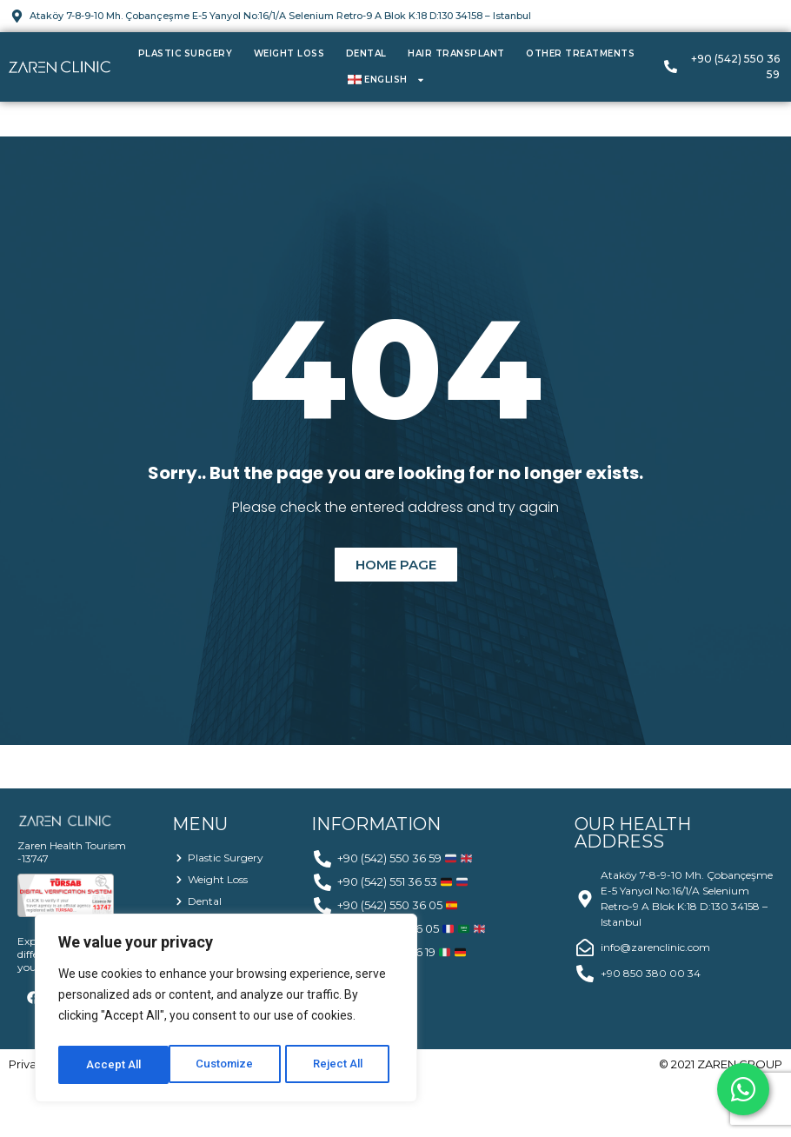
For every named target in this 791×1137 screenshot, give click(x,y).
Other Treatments (580, 53)
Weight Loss (289, 53)
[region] (226, 1011)
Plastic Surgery (185, 53)
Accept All (340, 1065)
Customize (114, 1065)
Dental (366, 53)
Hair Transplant (456, 53)
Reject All (229, 1065)
